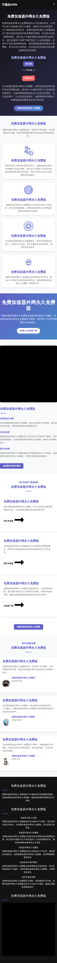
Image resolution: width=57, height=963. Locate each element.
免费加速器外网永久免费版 (28, 108)
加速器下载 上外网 (28, 818)
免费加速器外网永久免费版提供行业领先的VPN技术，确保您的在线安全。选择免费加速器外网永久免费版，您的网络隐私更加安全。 (28, 854)
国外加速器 (14, 520)
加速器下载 (14, 605)
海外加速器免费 (28, 877)
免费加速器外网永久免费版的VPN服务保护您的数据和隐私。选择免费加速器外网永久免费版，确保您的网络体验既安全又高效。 (28, 797)
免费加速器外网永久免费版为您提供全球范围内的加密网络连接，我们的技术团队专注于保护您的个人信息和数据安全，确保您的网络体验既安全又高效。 (28, 839)
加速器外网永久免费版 (28, 832)
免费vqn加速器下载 (28, 330)
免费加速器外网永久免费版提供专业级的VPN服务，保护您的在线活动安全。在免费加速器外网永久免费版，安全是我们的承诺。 (28, 824)
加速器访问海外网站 (11, 466)
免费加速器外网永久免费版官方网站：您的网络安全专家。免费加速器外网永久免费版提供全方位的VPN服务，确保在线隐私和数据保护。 (28, 884)
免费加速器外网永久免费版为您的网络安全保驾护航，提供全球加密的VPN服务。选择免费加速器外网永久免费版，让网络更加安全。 (28, 869)
